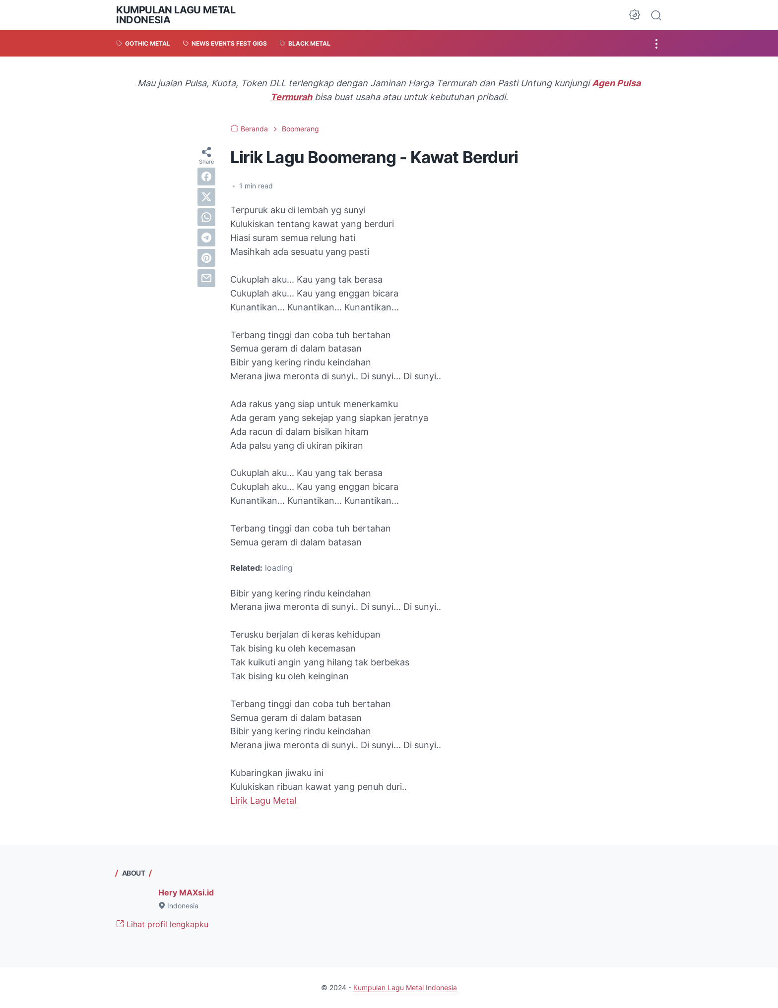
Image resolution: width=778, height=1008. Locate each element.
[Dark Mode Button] (635, 15)
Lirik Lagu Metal (263, 800)
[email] (206, 278)
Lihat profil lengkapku (162, 924)
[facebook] (206, 176)
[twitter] (206, 197)
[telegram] (206, 237)
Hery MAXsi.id (186, 892)
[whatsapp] (206, 217)
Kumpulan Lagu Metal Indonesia (175, 15)
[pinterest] (206, 258)
